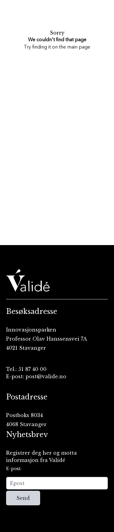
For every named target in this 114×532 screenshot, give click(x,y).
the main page (74, 47)
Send (23, 498)
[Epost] (57, 483)
